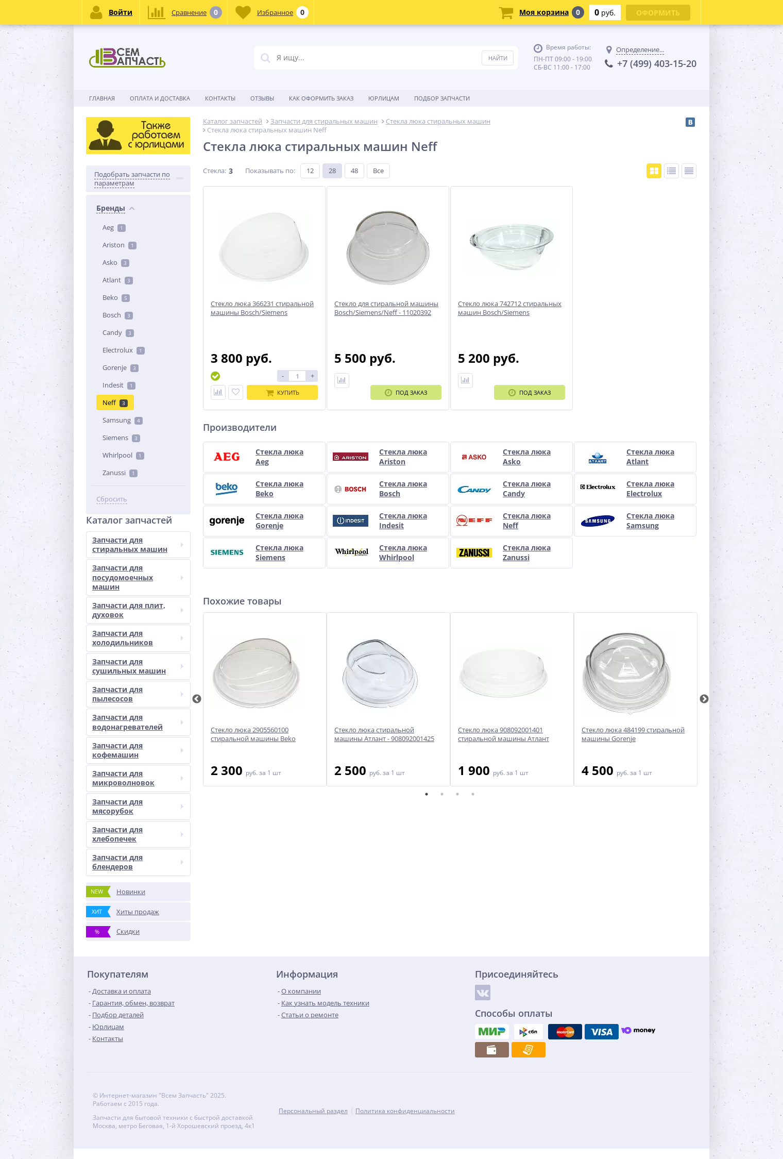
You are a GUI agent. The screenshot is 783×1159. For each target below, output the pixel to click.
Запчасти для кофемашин (137, 750)
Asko (116, 262)
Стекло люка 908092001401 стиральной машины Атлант (503, 734)
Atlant (118, 279)
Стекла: (214, 170)
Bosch (118, 315)
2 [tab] (442, 794)
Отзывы (262, 98)
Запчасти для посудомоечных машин (137, 577)
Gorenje (121, 367)
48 (354, 170)
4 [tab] (473, 794)
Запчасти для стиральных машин (137, 544)
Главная (102, 98)
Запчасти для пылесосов (137, 693)
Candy (118, 332)
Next (704, 699)
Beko (116, 297)
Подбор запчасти (442, 98)
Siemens (121, 437)
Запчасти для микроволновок (137, 777)
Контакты (220, 98)
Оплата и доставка (160, 98)
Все (378, 170)
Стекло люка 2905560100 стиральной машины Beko (253, 734)
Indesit (119, 385)
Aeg (114, 227)
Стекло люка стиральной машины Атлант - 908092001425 (384, 734)
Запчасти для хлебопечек (137, 834)
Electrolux (124, 350)
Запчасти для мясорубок (137, 806)
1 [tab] (426, 794)
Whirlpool (123, 455)
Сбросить (111, 499)
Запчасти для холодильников (137, 637)
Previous (197, 699)
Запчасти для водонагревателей (137, 721)
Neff (115, 402)
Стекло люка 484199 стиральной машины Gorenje (633, 734)
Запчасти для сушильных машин (137, 666)
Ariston (120, 244)
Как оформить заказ (321, 98)
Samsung (123, 420)
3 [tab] (457, 794)
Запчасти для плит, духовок (137, 609)
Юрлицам (383, 98)
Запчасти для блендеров (137, 861)
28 (332, 170)
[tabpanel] (265, 699)
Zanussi (120, 472)
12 (310, 170)
